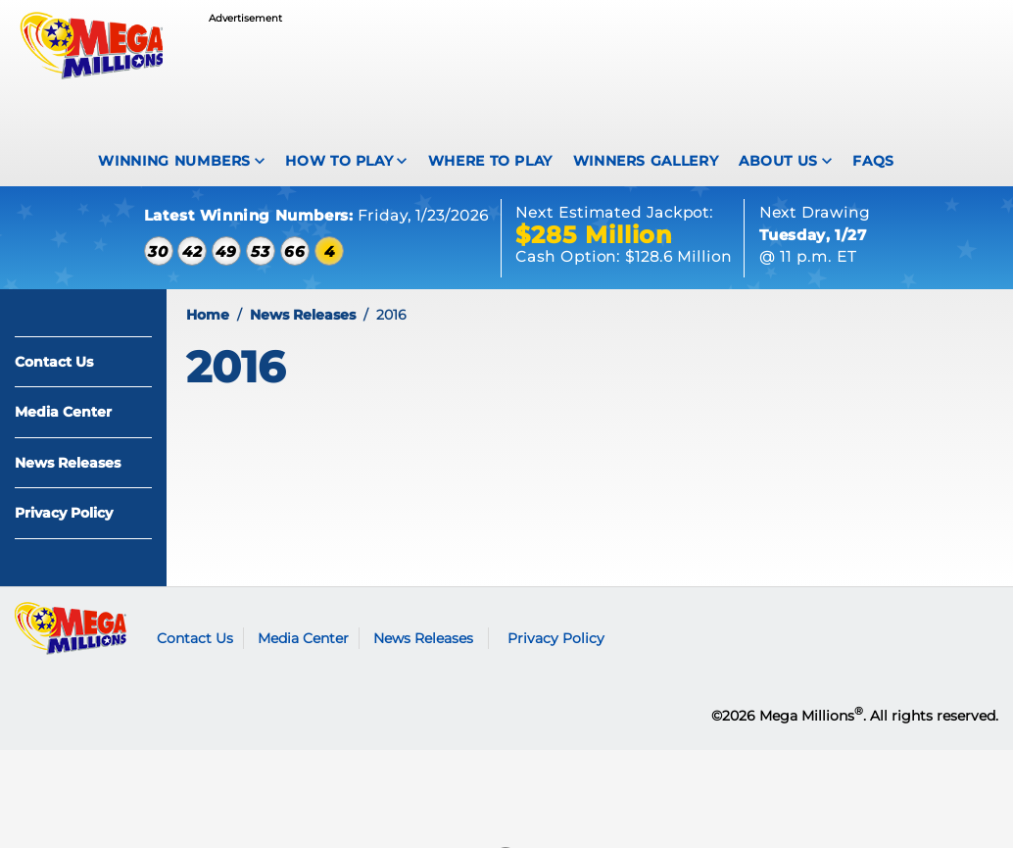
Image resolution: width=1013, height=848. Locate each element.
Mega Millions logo (71, 628)
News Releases (68, 463)
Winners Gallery (646, 161)
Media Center (63, 412)
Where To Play (490, 161)
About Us (778, 161)
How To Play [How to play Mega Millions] (339, 161)
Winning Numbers (174, 161)
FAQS (873, 161)
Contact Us (54, 362)
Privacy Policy (64, 513)
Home (207, 315)
